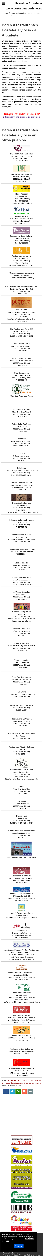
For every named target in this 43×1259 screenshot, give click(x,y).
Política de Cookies (33, 1255)
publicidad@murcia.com (11, 1085)
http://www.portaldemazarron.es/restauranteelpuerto (21, 1002)
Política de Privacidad (19, 1255)
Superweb (15, 1253)
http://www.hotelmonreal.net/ (21, 203)
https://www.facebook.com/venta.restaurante (21, 779)
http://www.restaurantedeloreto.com (21, 265)
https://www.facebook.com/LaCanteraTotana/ (21, 512)
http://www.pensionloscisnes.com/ (21, 959)
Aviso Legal (6, 1255)
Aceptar (19, 1246)
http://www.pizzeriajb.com (21, 621)
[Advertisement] (18, 1118)
